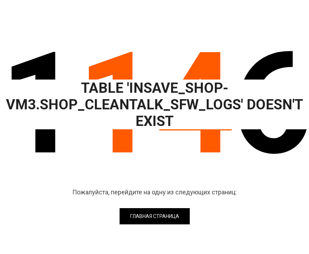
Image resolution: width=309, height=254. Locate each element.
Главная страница (154, 216)
